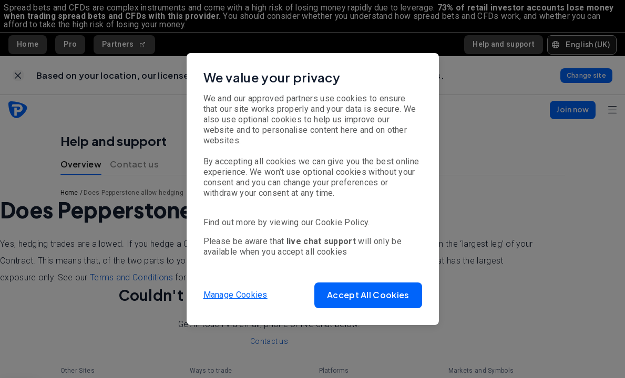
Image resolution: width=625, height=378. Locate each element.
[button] (368, 295)
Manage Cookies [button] (235, 295)
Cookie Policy (341, 222)
